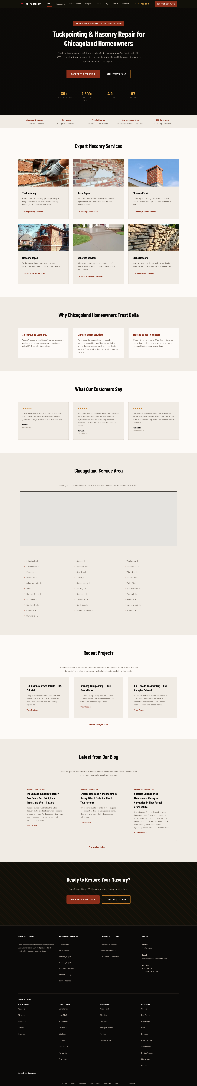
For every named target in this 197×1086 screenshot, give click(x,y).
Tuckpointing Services (33, 212)
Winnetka (21, 996)
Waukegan (63, 1021)
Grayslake (63, 1046)
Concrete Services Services (90, 276)
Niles (143, 1015)
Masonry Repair (65, 950)
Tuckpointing (64, 932)
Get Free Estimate (166, 4)
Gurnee (62, 1027)
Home (49, 3)
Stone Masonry (65, 962)
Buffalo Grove (105, 1027)
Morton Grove (146, 1027)
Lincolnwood (146, 1046)
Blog (99, 3)
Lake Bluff (63, 1002)
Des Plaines (145, 1002)
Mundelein (63, 1040)
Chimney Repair (65, 944)
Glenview (103, 1002)
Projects (89, 3)
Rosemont (145, 1053)
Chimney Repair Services (144, 212)
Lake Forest (63, 996)
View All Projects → (98, 720)
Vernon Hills (63, 1034)
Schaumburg (146, 1034)
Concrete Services (66, 956)
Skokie (144, 996)
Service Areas (75, 3)
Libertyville (63, 1015)
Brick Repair (64, 938)
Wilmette (21, 1002)
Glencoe (21, 1015)
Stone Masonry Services (144, 273)
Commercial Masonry (109, 932)
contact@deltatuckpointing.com (154, 946)
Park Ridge (145, 1008)
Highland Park (64, 1008)
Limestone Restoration (110, 944)
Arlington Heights (107, 1015)
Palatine (103, 1021)
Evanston (21, 1021)
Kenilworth (22, 1008)
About (115, 3)
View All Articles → (98, 834)
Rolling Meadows (147, 1040)
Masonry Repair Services (34, 273)
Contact (125, 3)
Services (61, 4)
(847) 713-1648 (142, 4)
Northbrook (104, 996)
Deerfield (103, 1008)
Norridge (144, 1021)
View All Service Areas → (27, 1060)
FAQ (106, 3)
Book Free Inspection (83, 74)
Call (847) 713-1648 (116, 74)
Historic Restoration (109, 938)
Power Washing (65, 968)
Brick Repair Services (88, 212)
